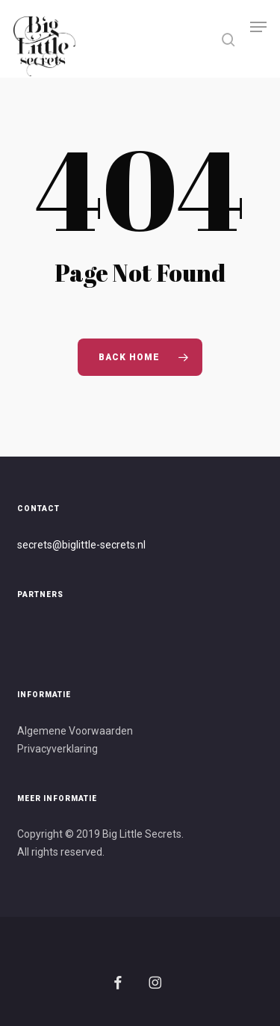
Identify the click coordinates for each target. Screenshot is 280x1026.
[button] (258, 38)
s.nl (138, 545)
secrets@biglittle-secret (73, 545)
